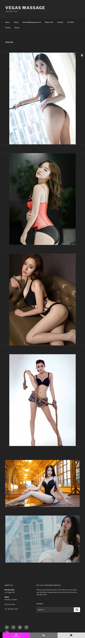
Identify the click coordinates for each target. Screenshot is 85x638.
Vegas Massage (25, 7)
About (16, 22)
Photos (8, 28)
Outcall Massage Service (32, 22)
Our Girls (71, 22)
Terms (17, 28)
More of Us (49, 22)
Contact (60, 22)
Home (7, 22)
